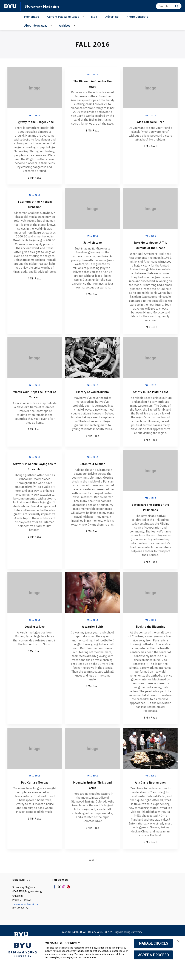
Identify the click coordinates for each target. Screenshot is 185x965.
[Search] (168, 6)
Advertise (112, 16)
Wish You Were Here (150, 121)
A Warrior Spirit (92, 642)
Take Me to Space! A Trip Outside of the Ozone (150, 252)
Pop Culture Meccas (35, 798)
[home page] (10, 6)
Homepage (31, 16)
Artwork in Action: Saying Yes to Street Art (35, 484)
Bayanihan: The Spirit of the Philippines (150, 522)
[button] (179, 942)
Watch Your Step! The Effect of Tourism (34, 404)
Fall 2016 (35, 115)
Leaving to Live (35, 642)
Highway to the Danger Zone (34, 124)
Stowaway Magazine (44, 6)
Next (92, 881)
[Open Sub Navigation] (83, 16)
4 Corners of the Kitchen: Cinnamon (35, 209)
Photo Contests (137, 16)
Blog (94, 16)
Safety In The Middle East (150, 404)
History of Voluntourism (92, 404)
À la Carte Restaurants (150, 800)
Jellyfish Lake (92, 247)
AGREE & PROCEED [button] (153, 954)
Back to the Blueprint (150, 642)
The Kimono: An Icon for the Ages (92, 83)
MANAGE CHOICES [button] (153, 943)
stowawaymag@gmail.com (27, 925)
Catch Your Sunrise (92, 479)
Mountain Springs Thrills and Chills (92, 800)
